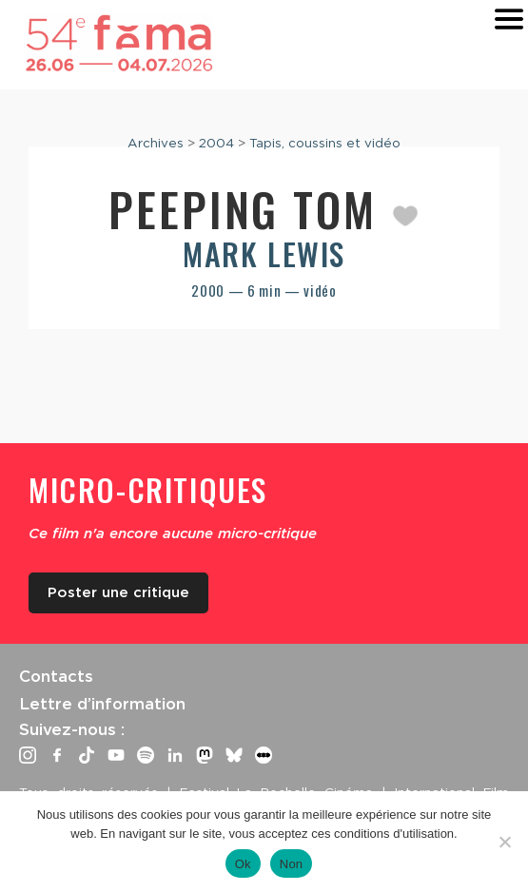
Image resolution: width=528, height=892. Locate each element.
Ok (243, 864)
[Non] (504, 841)
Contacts (56, 676)
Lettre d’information (102, 703)
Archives (155, 142)
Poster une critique (118, 592)
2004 (216, 142)
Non (291, 864)
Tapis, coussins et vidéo (325, 142)
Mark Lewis (264, 253)
